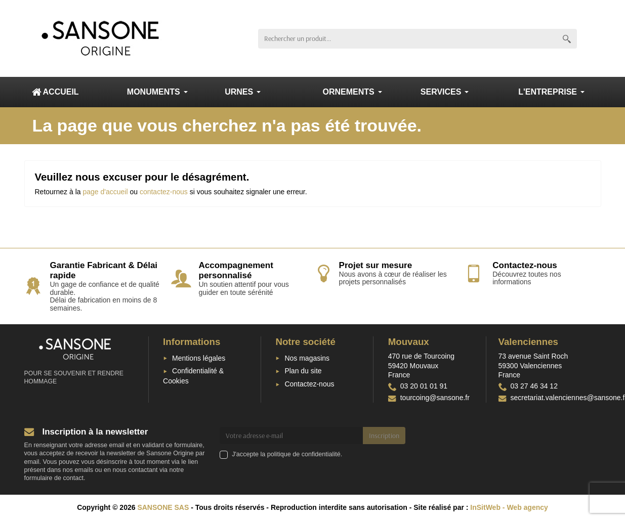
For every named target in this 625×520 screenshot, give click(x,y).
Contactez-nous (309, 384)
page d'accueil (105, 192)
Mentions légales (198, 358)
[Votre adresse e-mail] (291, 435)
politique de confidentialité (304, 454)
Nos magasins (306, 358)
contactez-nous (164, 192)
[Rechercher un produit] (407, 39)
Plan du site (302, 371)
